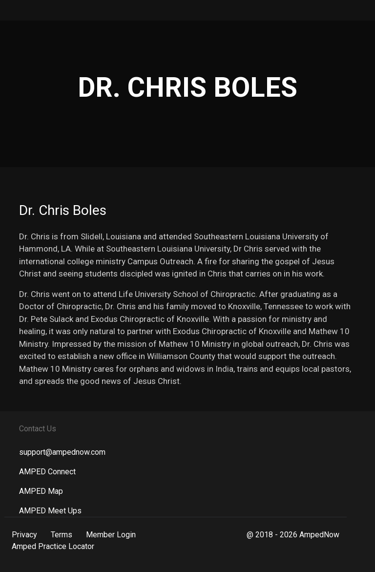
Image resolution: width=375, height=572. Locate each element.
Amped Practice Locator (53, 546)
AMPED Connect (47, 471)
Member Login (111, 534)
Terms (61, 534)
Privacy (24, 534)
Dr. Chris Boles (62, 210)
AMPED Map (41, 491)
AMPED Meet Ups (50, 510)
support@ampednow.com (62, 452)
